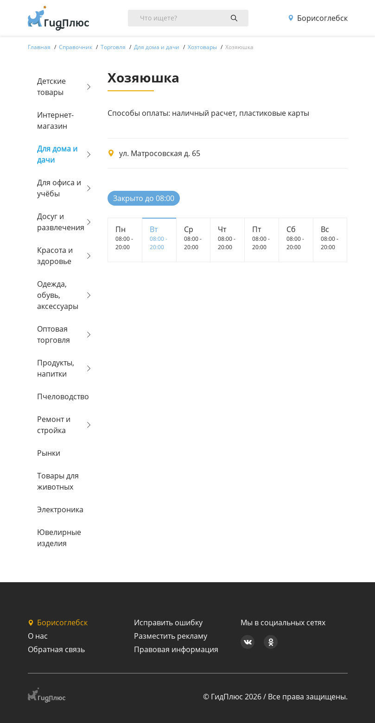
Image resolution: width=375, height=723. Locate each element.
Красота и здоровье (55, 255)
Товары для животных (58, 481)
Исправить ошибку (168, 622)
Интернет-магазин (55, 120)
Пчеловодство (61, 396)
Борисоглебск (318, 18)
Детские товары (51, 86)
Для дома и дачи (57, 154)
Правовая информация (176, 649)
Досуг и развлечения (60, 222)
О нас (38, 636)
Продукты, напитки (55, 368)
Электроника (60, 509)
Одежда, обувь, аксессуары (57, 295)
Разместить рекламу (170, 636)
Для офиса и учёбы (59, 188)
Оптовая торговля (53, 334)
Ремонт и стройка (53, 424)
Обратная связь (56, 649)
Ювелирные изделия (59, 537)
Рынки (48, 453)
